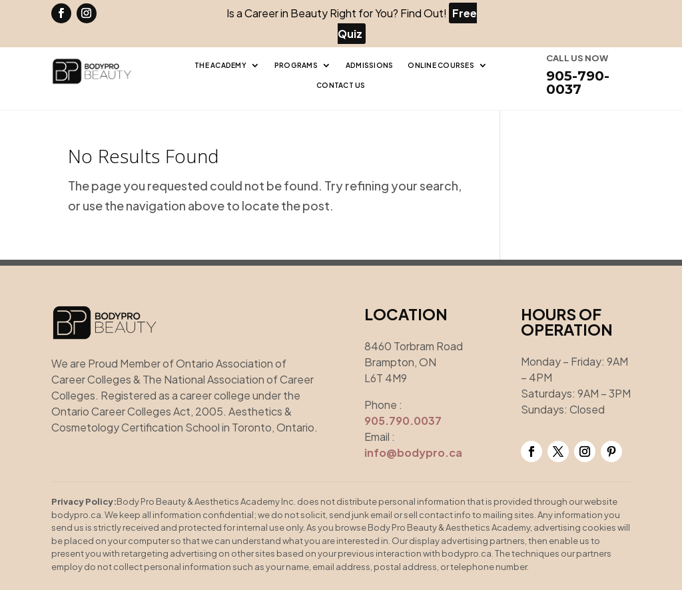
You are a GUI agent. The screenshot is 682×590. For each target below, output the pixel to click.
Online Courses (441, 65)
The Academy (220, 65)
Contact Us (341, 85)
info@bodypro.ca (413, 452)
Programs (296, 65)
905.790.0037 (403, 421)
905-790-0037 (577, 82)
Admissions (370, 65)
